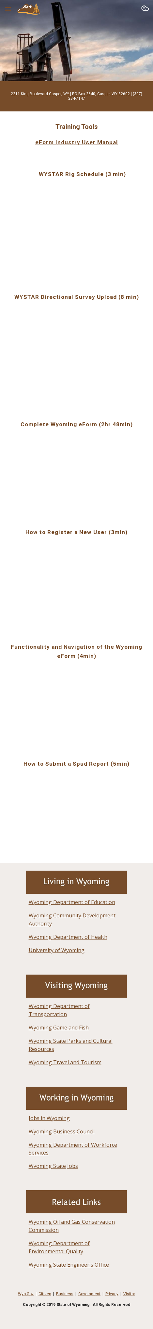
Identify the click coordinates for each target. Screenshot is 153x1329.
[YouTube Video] (76, 227)
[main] (76, 96)
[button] (8, 9)
